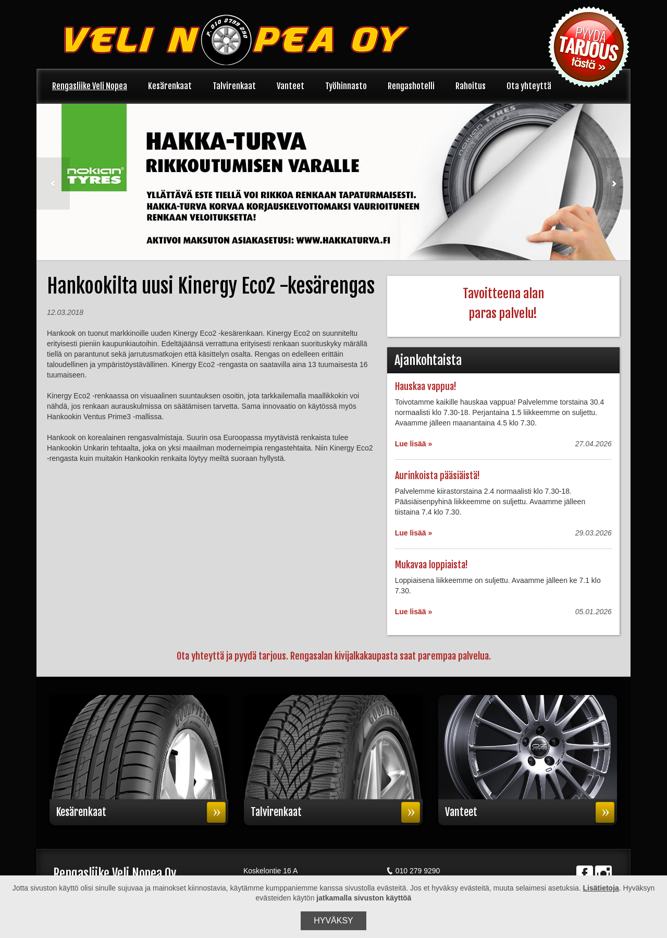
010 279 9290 (413, 871)
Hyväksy (333, 920)
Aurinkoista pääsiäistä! (437, 475)
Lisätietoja (601, 888)
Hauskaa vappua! (425, 386)
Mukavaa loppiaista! (431, 564)
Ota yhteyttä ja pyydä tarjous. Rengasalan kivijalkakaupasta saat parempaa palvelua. (334, 656)
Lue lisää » (414, 444)
